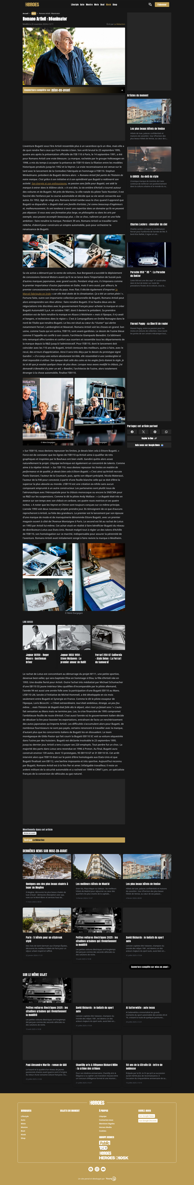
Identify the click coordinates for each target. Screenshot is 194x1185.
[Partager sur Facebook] (132, 431)
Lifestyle (75, 4)
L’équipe (103, 1116)
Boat (102, 4)
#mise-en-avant (29, 833)
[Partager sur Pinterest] (155, 431)
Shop (115, 4)
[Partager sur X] (144, 431)
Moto (96, 4)
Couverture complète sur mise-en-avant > (150, 966)
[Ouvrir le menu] (151, 4)
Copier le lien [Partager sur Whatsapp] (149, 438)
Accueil (25, 13)
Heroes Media (105, 1127)
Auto (82, 4)
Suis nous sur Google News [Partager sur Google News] (149, 445)
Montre (89, 4)
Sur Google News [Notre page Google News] (146, 1116)
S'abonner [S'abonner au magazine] (162, 4)
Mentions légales (107, 1123)
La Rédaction (119, 24)
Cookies (102, 1131)
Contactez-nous (106, 1120)
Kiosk (108, 4)
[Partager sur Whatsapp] (166, 431)
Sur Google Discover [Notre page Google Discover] (148, 1120)
